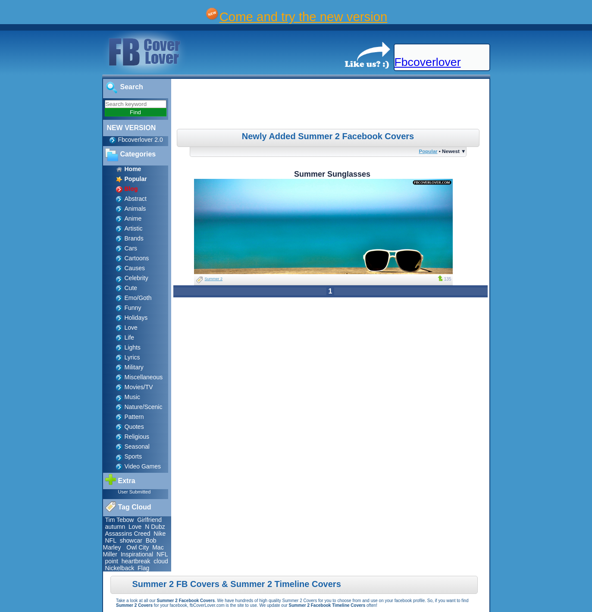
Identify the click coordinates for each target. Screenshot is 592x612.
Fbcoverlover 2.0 (140, 139)
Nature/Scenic (144, 406)
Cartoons (137, 258)
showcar (131, 540)
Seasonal (137, 446)
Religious (137, 436)
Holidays (136, 317)
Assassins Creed (127, 533)
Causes (135, 268)
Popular (428, 151)
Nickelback (120, 568)
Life (130, 337)
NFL (110, 540)
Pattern (134, 416)
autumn (115, 526)
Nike (159, 533)
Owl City (137, 547)
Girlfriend (149, 519)
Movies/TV (139, 387)
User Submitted (134, 491)
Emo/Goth (138, 297)
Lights (133, 347)
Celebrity (136, 278)
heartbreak (136, 561)
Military (134, 367)
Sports (133, 456)
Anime (133, 218)
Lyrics (132, 357)
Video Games (143, 466)
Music (133, 396)
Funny (133, 307)
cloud (160, 561)
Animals (135, 208)
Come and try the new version (303, 16)
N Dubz (155, 526)
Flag (143, 568)
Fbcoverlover (428, 62)
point (111, 561)
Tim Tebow (119, 519)
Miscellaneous (144, 377)
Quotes (134, 426)
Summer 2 (214, 279)
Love (131, 327)
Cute (131, 287)
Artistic (134, 228)
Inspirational (137, 554)
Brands (134, 238)
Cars (131, 248)
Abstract (136, 198)
